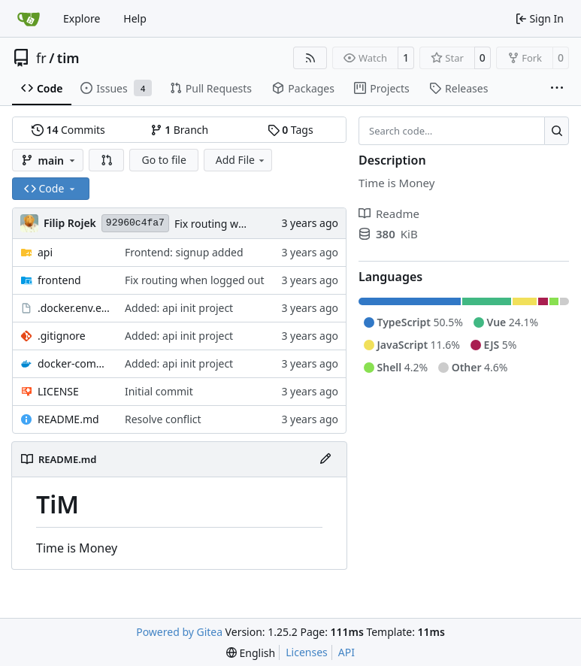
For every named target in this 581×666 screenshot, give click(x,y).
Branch (179, 130)
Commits (68, 130)
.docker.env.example (74, 308)
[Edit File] (325, 459)
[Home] (29, 18)
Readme (389, 213)
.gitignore (62, 335)
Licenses (307, 652)
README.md (68, 419)
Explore (81, 18)
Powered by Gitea (179, 632)
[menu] (250, 653)
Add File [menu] (241, 160)
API (346, 652)
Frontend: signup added (184, 252)
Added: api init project (179, 308)
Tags (290, 130)
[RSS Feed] (310, 58)
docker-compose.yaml (74, 363)
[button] (107, 160)
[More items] (557, 88)
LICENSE (58, 391)
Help (135, 18)
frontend (59, 280)
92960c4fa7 (135, 223)
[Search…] (556, 131)
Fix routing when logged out (244, 223)
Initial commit (159, 391)
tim (68, 57)
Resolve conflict (163, 419)
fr (41, 57)
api (45, 252)
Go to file (163, 160)
